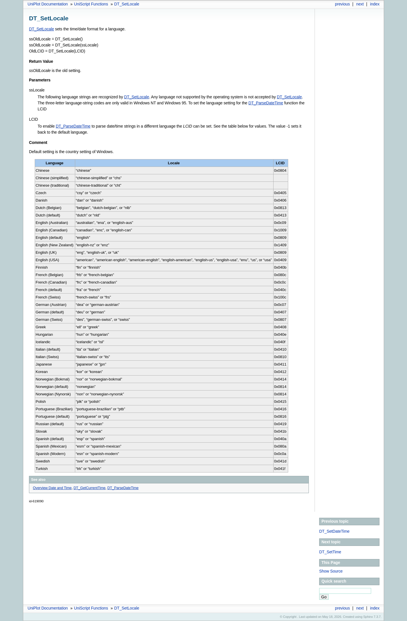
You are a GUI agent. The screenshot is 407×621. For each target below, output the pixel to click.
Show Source (331, 571)
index (374, 4)
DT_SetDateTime (334, 531)
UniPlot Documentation (48, 4)
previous (342, 4)
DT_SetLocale (126, 4)
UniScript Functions (91, 4)
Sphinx (368, 616)
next (360, 4)
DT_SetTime (330, 552)
